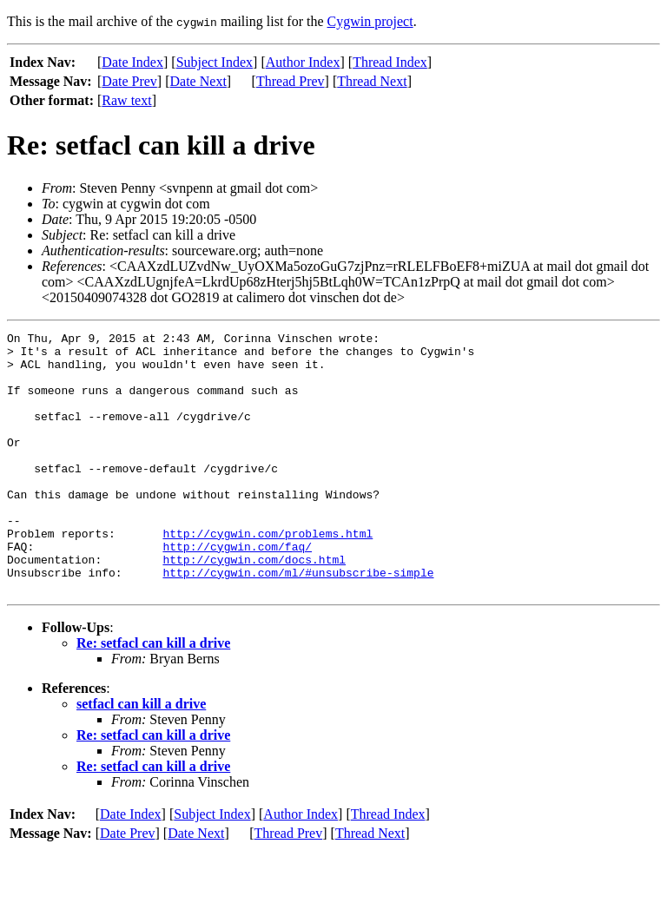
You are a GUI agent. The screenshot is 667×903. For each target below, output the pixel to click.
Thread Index (390, 62)
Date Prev (129, 81)
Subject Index (214, 62)
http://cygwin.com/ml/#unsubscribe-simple (297, 621)
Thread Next (371, 81)
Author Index (303, 62)
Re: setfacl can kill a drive (153, 695)
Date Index (132, 62)
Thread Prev (290, 81)
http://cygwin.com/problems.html (267, 575)
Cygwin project (370, 21)
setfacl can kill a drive (141, 755)
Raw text (126, 100)
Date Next (198, 81)
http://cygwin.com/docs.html (254, 606)
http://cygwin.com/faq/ (237, 590)
